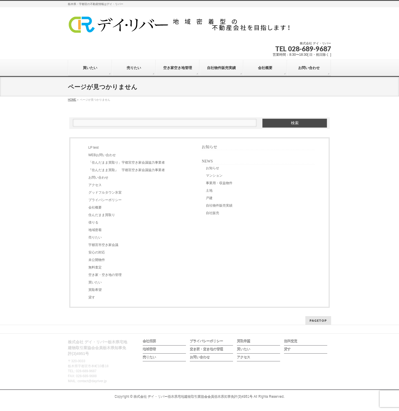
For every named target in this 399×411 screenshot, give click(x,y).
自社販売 (212, 213)
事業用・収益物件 (219, 183)
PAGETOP (318, 320)
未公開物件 (96, 260)
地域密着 (95, 230)
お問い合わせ (98, 177)
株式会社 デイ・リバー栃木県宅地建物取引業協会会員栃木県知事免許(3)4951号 (193, 397)
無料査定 (95, 267)
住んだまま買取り (101, 215)
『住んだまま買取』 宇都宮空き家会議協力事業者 (126, 170)
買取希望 (95, 290)
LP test (93, 147)
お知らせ (209, 147)
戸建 (209, 198)
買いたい (95, 282)
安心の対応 (96, 252)
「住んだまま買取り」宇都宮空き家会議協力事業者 (126, 162)
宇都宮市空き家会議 (103, 245)
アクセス (95, 185)
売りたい (95, 237)
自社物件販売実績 (219, 205)
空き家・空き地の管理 (105, 275)
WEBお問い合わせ (102, 155)
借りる (93, 222)
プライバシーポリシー (105, 200)
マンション (214, 175)
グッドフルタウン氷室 (105, 192)
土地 (209, 190)
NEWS (207, 161)
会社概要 (95, 207)
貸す (91, 297)
